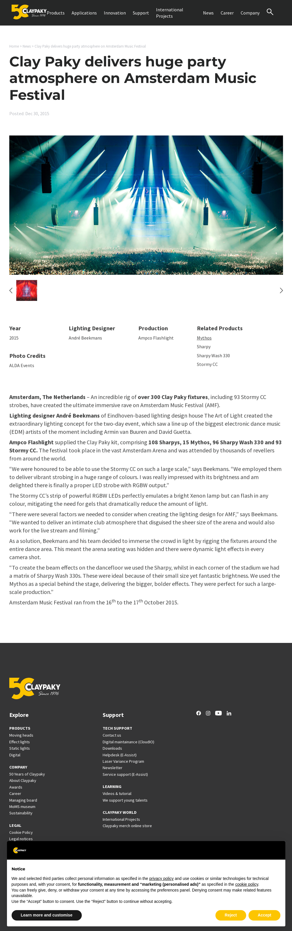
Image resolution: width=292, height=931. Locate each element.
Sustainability (20, 813)
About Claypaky (22, 780)
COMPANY (18, 767)
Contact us (112, 735)
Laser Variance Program (123, 761)
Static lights (19, 748)
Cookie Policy (21, 832)
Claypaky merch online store (127, 825)
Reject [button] (231, 915)
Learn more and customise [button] (46, 915)
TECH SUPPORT (117, 728)
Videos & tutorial (117, 793)
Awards (15, 787)
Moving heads (21, 735)
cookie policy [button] (246, 884)
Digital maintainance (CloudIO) (128, 741)
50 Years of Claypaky (27, 774)
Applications (84, 13)
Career (227, 13)
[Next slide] (281, 293)
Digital (14, 755)
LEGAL (15, 825)
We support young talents (125, 800)
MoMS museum (22, 806)
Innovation (115, 13)
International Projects (169, 13)
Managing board (23, 800)
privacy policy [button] (161, 878)
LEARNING (112, 786)
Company (250, 13)
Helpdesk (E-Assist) (120, 755)
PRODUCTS (19, 728)
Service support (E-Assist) (125, 774)
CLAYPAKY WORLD (120, 812)
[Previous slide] (10, 293)
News (208, 13)
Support (141, 13)
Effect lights (19, 741)
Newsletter (112, 767)
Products (56, 13)
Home (14, 46)
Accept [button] (264, 915)
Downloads (112, 748)
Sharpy (204, 349)
